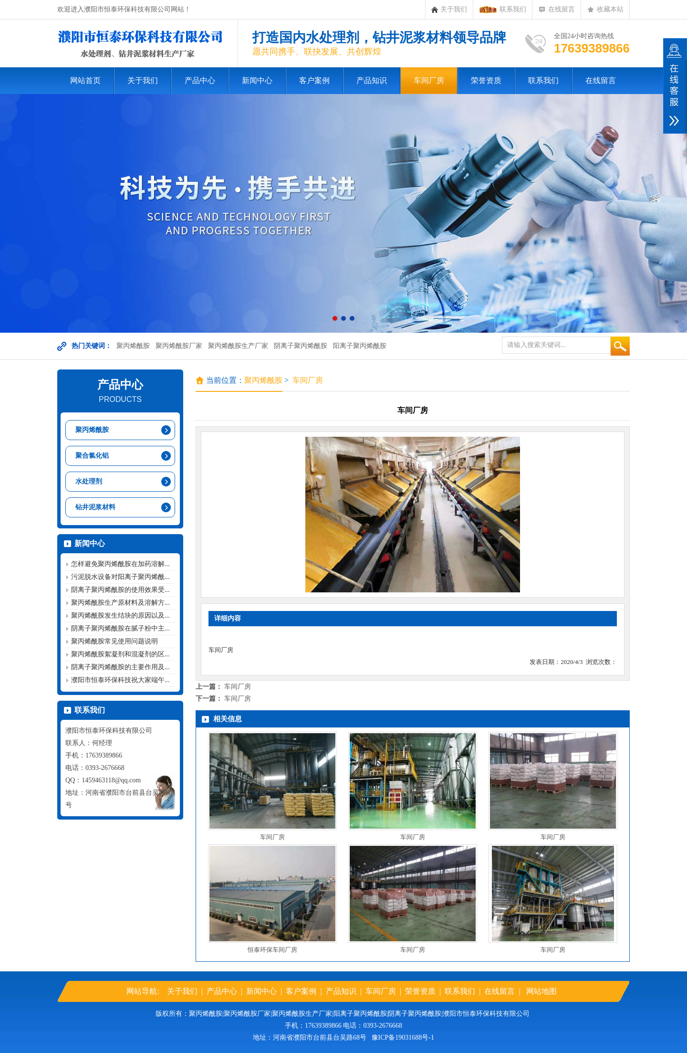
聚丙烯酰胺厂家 (179, 345)
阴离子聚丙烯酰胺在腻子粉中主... (120, 628)
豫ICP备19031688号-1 (403, 1037)
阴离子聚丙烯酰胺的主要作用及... (120, 667)
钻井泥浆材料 (95, 507)
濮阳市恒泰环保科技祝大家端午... (120, 680)
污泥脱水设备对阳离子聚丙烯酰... (120, 576)
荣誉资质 (486, 80)
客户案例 (314, 80)
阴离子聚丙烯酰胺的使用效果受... (120, 589)
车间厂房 (429, 80)
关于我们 (449, 9)
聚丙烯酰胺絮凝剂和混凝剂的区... (120, 654)
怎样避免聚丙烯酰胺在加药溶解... (120, 564)
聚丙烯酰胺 (133, 345)
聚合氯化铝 (92, 455)
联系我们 (502, 9)
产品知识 (371, 80)
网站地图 (541, 991)
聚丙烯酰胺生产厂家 (238, 345)
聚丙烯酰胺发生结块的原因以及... (120, 615)
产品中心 (200, 80)
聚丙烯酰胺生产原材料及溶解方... (120, 602)
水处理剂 (88, 481)
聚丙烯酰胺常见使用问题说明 (114, 641)
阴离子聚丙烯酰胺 (300, 345)
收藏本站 (605, 9)
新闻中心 (257, 80)
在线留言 (556, 9)
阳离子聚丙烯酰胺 (359, 345)
